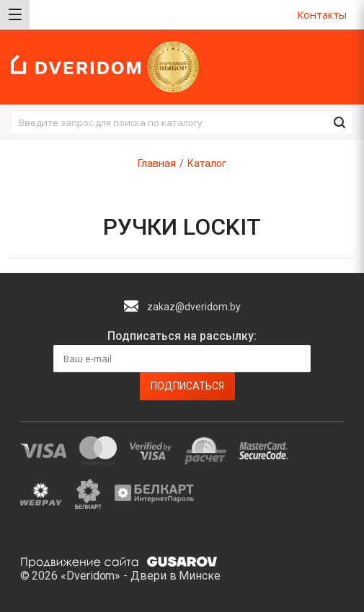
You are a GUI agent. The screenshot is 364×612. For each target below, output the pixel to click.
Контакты (322, 14)
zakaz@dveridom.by (194, 306)
